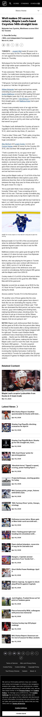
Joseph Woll (17, 51)
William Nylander (8, 89)
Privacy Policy (24, 690)
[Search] (10, 3)
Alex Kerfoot (6, 144)
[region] (21, 696)
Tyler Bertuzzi (23, 99)
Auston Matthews (8, 94)
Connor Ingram (7, 146)
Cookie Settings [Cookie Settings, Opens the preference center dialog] (21, 708)
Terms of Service (18, 703)
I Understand (21, 713)
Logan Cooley (20, 144)
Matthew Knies (25, 101)
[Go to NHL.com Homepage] (4, 3)
